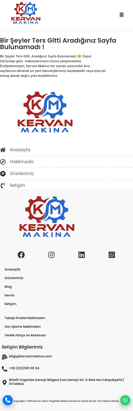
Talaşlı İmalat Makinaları (24, 318)
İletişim (10, 304)
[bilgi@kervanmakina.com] (4, 357)
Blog (8, 286)
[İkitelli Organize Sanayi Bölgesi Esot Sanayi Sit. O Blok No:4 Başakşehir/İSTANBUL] (4, 382)
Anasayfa (12, 269)
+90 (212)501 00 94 (24, 368)
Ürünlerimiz (13, 278)
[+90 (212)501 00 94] (4, 369)
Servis (9, 295)
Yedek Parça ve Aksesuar (25, 335)
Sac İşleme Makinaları (22, 326)
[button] (121, 15)
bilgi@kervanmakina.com (30, 356)
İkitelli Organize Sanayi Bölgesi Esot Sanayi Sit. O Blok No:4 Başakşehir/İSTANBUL (66, 382)
